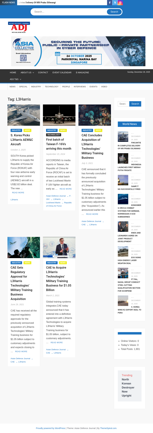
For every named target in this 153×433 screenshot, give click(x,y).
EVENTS (93, 86)
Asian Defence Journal (56, 196)
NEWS (12, 86)
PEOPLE (66, 86)
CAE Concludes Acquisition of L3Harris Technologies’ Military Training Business (92, 146)
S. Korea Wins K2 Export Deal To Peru (129, 310)
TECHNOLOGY (51, 86)
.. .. (132, 133)
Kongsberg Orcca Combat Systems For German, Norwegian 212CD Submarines (129, 211)
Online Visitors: (129, 341)
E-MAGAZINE (82, 72)
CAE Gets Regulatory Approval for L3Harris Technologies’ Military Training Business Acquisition (21, 283)
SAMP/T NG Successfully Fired (129, 188)
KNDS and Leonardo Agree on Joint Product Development (129, 237)
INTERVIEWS (80, 86)
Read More (18, 193)
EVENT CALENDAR (62, 72)
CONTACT (43, 72)
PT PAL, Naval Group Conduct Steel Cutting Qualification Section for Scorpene (129, 285)
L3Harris (14, 199)
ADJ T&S (14, 79)
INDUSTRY (36, 86)
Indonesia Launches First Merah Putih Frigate (129, 167)
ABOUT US (26, 72)
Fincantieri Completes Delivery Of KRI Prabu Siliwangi (30, 2)
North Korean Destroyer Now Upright (128, 387)
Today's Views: (129, 345)
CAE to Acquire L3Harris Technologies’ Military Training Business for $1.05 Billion (58, 278)
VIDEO (104, 86)
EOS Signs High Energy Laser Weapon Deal (129, 260)
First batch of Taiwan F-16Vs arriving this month (58, 144)
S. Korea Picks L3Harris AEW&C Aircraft (22, 139)
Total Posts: (127, 349)
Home (13, 72)
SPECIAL (23, 86)
